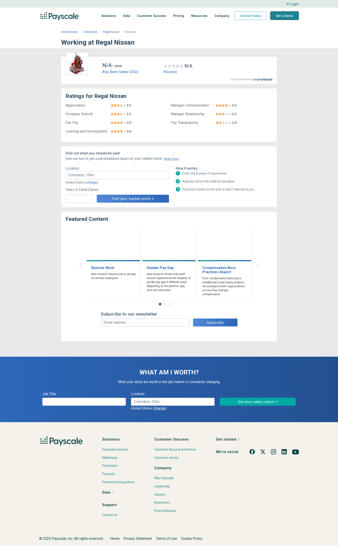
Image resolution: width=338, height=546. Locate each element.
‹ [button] (80, 264)
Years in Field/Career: (82, 190)
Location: (73, 168)
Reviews (170, 72)
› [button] (257, 264)
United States (69, 32)
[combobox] (117, 175)
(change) (91, 182)
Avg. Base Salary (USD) (120, 72)
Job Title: (49, 394)
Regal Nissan (111, 32)
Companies (90, 32)
